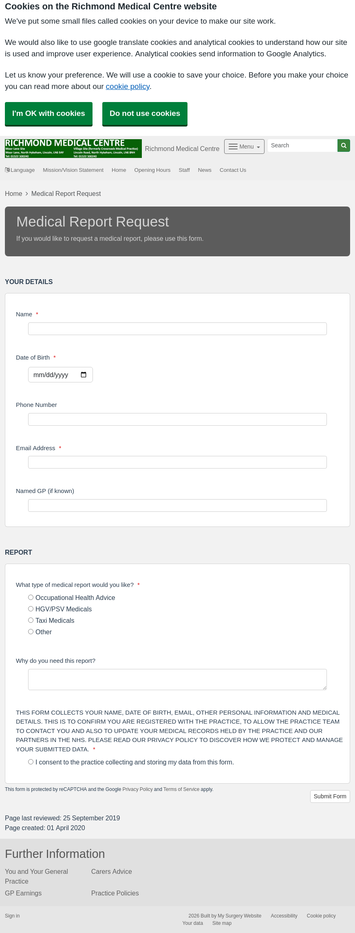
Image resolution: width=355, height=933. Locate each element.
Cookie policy (321, 915)
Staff (184, 170)
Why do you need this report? (55, 661)
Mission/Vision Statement (73, 170)
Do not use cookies (145, 113)
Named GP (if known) (45, 491)
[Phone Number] (177, 419)
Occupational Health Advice (71, 597)
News (205, 170)
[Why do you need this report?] (177, 679)
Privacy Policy (137, 789)
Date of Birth (36, 357)
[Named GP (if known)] (177, 505)
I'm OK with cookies (48, 113)
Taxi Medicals (51, 620)
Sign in (12, 915)
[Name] (177, 328)
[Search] (303, 145)
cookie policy (128, 86)
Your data (193, 923)
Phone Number (36, 405)
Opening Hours (153, 170)
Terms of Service (181, 789)
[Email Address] (177, 462)
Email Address (38, 448)
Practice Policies (115, 893)
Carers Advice (111, 871)
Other (40, 632)
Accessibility (284, 915)
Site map (222, 923)
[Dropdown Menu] (244, 146)
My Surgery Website (239, 915)
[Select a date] (60, 374)
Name (27, 314)
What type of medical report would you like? (78, 585)
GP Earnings (23, 893)
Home (119, 170)
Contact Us (233, 170)
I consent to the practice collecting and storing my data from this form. (131, 762)
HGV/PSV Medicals (60, 609)
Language (20, 170)
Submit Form (330, 796)
